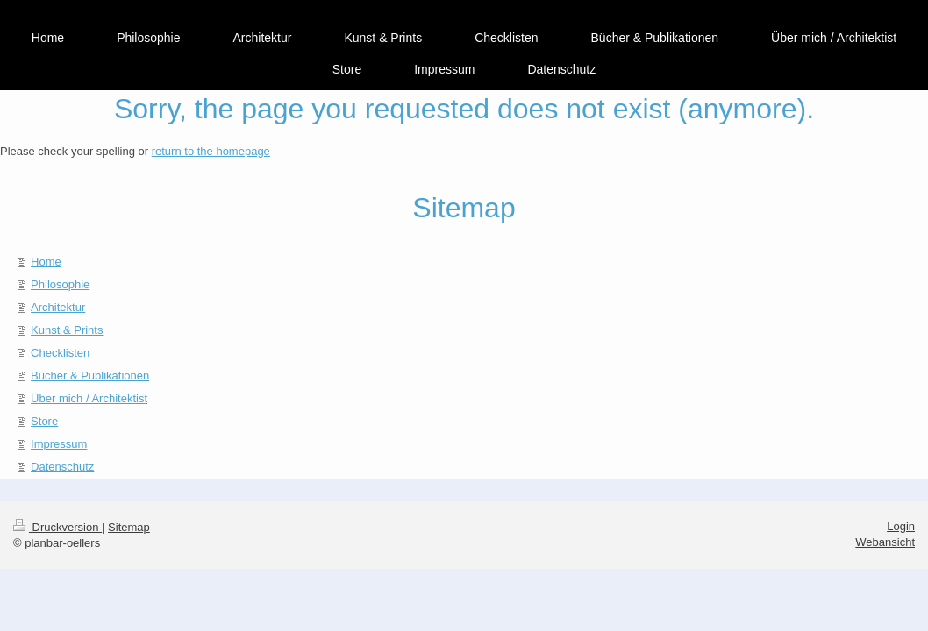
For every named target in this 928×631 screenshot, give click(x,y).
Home (46, 261)
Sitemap (129, 527)
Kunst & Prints (67, 330)
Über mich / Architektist (89, 398)
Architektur (58, 307)
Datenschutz (62, 466)
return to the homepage (211, 151)
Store (44, 421)
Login (901, 526)
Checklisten (60, 352)
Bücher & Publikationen (90, 375)
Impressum (59, 443)
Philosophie (60, 284)
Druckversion (57, 527)
